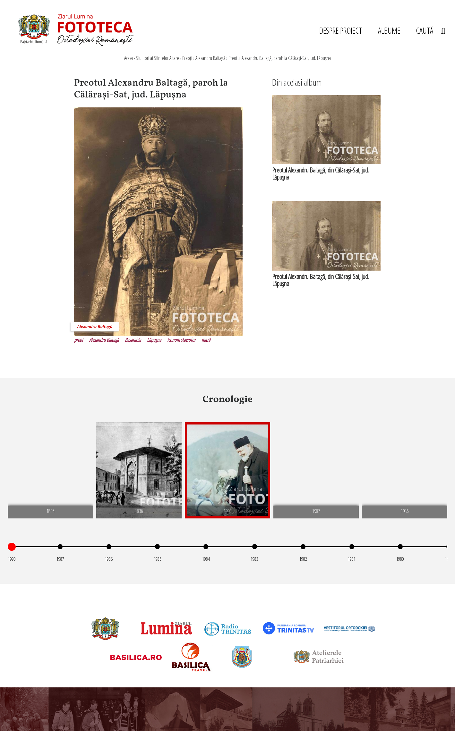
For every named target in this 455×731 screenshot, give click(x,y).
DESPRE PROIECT (340, 30)
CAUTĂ (430, 30)
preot (78, 339)
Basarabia (133, 339)
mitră (206, 339)
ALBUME (389, 30)
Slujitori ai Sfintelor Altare (157, 58)
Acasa (128, 58)
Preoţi (187, 58)
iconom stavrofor (181, 339)
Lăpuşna (154, 339)
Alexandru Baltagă (210, 58)
